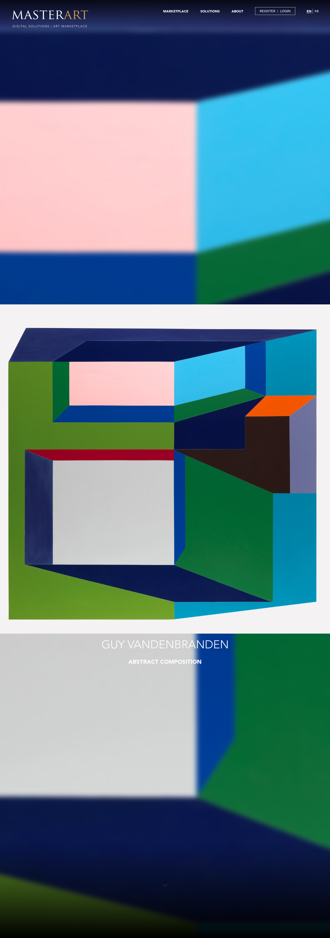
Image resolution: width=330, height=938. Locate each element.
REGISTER (267, 11)
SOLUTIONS (210, 11)
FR (317, 11)
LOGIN (285, 11)
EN (309, 11)
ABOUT (237, 11)
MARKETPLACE (175, 11)
